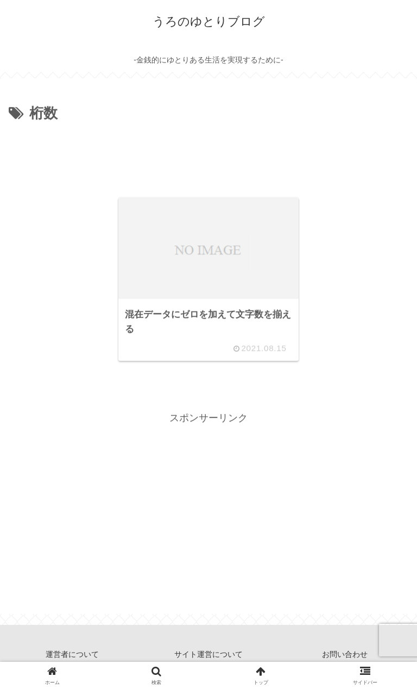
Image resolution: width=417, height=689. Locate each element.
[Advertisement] (208, 155)
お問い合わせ (345, 654)
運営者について (72, 654)
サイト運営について (208, 654)
